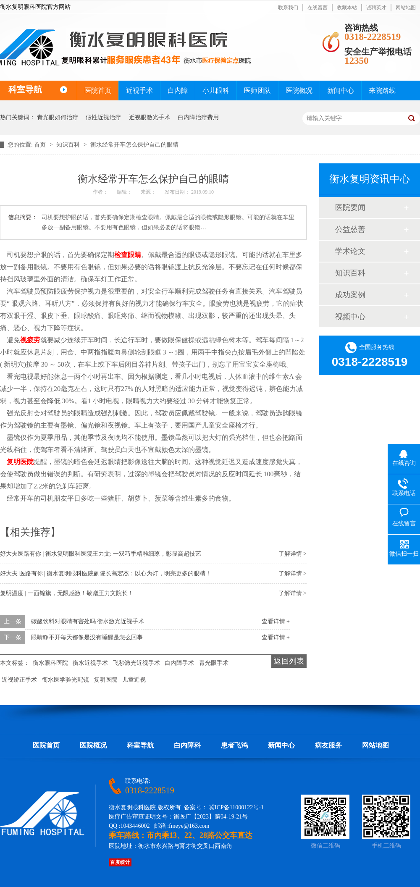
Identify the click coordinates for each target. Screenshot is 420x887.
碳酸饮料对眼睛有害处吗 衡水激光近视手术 (87, 621)
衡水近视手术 (90, 663)
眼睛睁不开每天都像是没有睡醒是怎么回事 (87, 637)
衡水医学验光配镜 (65, 680)
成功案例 (350, 295)
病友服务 (328, 745)
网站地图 (406, 7)
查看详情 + (276, 621)
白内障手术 (179, 663)
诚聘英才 (376, 7)
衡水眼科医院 (50, 663)
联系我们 (288, 7)
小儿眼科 (215, 90)
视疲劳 (30, 340)
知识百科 (68, 145)
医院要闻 (350, 207)
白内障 (178, 90)
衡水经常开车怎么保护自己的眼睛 (134, 145)
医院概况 (299, 90)
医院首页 (97, 90)
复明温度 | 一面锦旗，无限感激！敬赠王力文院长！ (67, 593)
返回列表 (289, 661)
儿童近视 (134, 680)
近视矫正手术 (19, 680)
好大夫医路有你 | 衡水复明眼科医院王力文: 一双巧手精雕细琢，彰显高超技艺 (100, 554)
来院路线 (382, 90)
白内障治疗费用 (198, 117)
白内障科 (187, 745)
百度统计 (120, 862)
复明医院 (20, 461)
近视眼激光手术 (149, 117)
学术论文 (350, 251)
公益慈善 (350, 229)
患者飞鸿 (234, 745)
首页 (40, 145)
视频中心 (350, 316)
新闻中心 (340, 90)
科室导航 (140, 745)
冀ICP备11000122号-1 (236, 807)
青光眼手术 (213, 663)
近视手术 (139, 90)
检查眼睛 (127, 254)
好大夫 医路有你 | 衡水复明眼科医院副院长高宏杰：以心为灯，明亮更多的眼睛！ (105, 573)
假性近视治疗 (103, 117)
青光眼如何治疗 (57, 117)
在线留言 (317, 7)
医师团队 (257, 90)
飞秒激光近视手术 (136, 663)
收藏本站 (347, 7)
